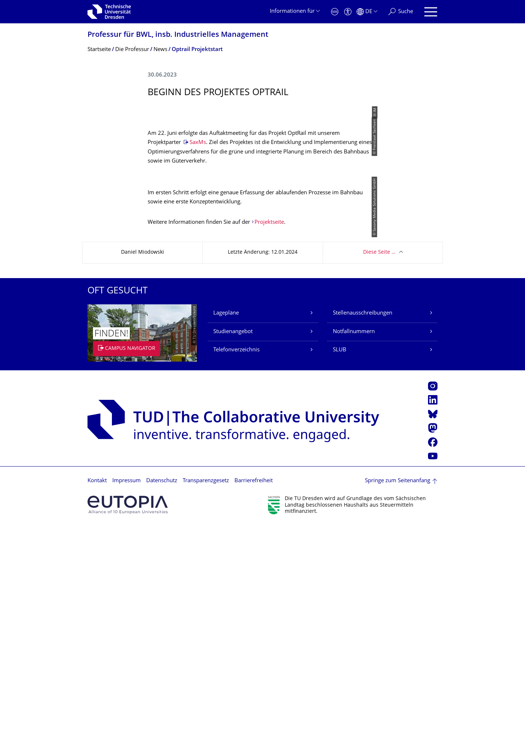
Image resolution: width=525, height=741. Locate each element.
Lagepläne (226, 528)
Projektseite (269, 437)
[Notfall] (335, 11)
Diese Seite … (379, 467)
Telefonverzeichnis (236, 565)
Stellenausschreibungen (362, 528)
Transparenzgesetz (206, 696)
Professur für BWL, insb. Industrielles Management (178, 35)
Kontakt (97, 696)
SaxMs (198, 290)
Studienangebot (233, 547)
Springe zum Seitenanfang (397, 696)
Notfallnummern (354, 547)
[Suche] (400, 11)
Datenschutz (161, 696)
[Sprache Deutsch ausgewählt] (367, 11)
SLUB (339, 565)
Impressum (126, 696)
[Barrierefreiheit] (348, 11)
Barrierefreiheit (253, 696)
